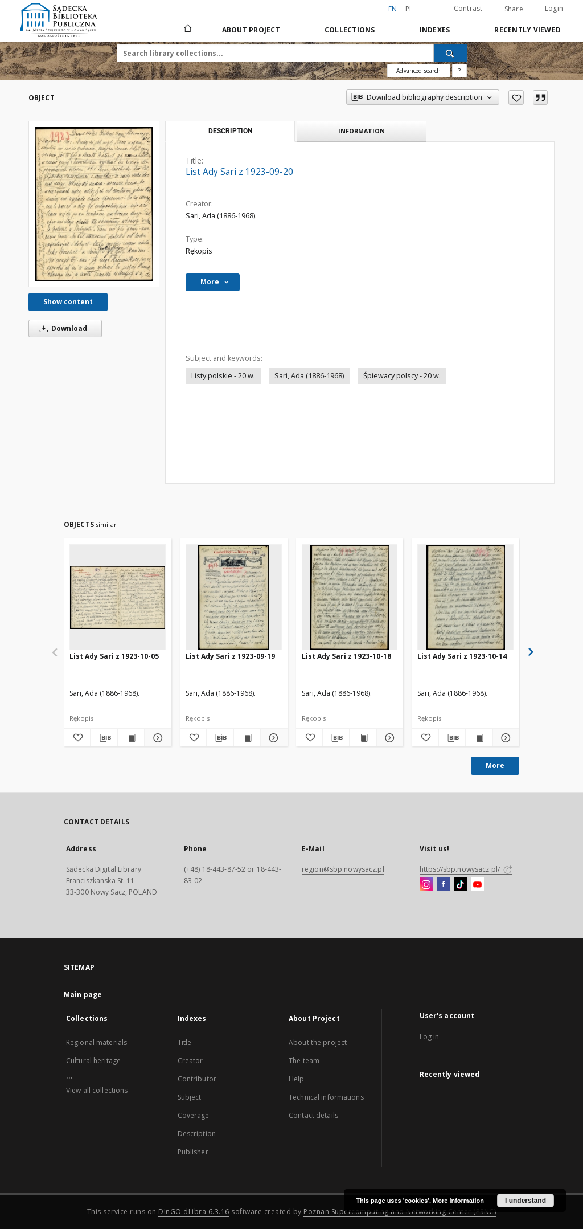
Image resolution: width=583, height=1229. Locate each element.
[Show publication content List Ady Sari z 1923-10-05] (131, 737)
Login (554, 8)
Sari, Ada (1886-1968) (309, 376)
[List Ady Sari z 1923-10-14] (465, 597)
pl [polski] (409, 9)
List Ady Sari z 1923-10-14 (462, 656)
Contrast (468, 8)
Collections (350, 30)
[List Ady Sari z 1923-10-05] (117, 597)
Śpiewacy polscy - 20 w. (402, 376)
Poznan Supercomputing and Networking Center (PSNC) (399, 1211)
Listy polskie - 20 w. (223, 376)
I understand (525, 1200)
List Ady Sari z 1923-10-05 (114, 656)
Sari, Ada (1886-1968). (221, 216)
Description (197, 1133)
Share (513, 9)
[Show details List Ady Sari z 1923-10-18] (388, 737)
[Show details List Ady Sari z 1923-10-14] (504, 737)
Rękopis (199, 251)
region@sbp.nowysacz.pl (343, 869)
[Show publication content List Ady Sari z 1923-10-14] (479, 737)
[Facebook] (443, 884)
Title (185, 1042)
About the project (318, 1042)
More (495, 765)
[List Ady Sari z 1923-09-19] (233, 597)
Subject (190, 1097)
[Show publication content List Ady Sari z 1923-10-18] (363, 737)
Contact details (313, 1115)
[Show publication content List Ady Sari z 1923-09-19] (247, 737)
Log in (430, 1037)
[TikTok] (460, 884)
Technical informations (326, 1097)
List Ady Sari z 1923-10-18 (346, 656)
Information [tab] (361, 130)
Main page (83, 994)
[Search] (450, 53)
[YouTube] (477, 884)
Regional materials (96, 1042)
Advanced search (418, 71)
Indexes (435, 30)
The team (304, 1060)
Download (61, 328)
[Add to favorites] (516, 97)
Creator (190, 1060)
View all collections (97, 1090)
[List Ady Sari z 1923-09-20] (94, 204)
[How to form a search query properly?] (459, 70)
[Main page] (187, 29)
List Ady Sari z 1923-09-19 (230, 656)
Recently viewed (527, 30)
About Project (251, 30)
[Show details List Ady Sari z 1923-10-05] (156, 737)
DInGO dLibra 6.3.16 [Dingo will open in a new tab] (193, 1211)
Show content (68, 302)
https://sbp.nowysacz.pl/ (466, 869)
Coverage (194, 1115)
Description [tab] (230, 131)
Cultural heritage (93, 1060)
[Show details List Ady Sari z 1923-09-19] (272, 737)
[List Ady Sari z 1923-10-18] (349, 597)
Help (296, 1079)
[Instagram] (426, 884)
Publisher (193, 1152)
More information (458, 1200)
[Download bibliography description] (104, 737)
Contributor (197, 1079)
